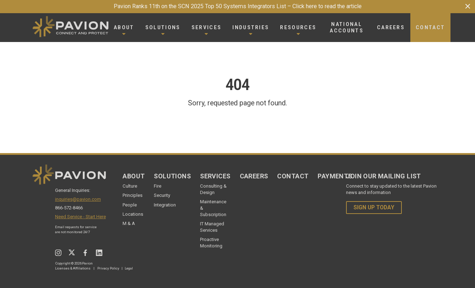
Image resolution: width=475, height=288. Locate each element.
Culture (130, 186)
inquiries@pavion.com (78, 199)
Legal (129, 268)
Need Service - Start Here (80, 216)
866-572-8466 (69, 207)
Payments (335, 176)
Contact (292, 176)
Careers (254, 176)
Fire (157, 186)
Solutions (172, 176)
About (134, 176)
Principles (132, 195)
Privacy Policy (108, 268)
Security (162, 195)
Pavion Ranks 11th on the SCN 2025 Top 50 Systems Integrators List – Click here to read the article (238, 6)
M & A (129, 223)
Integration (165, 205)
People (130, 205)
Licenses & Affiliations (73, 268)
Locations (133, 214)
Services (215, 176)
